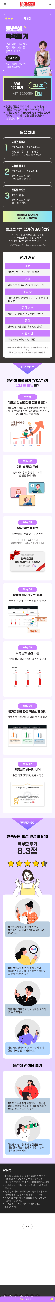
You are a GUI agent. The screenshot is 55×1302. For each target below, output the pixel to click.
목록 (27, 1226)
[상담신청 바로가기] (15, 118)
